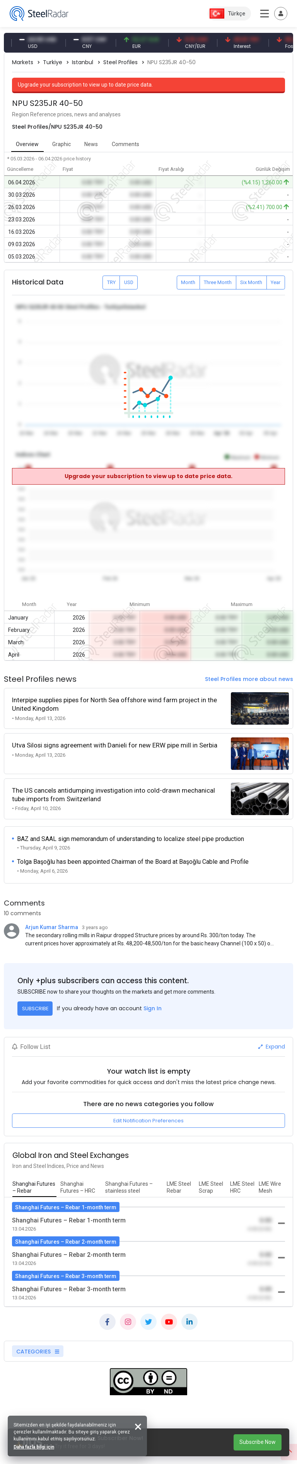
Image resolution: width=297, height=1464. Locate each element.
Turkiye (52, 62)
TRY (111, 282)
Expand (271, 1046)
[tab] (34, 1187)
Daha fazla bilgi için (34, 1447)
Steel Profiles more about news (249, 679)
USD (128, 282)
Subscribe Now (257, 1442)
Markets (22, 62)
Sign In (152, 1008)
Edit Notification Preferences (148, 1120)
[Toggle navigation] (280, 13)
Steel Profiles (120, 62)
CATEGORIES (37, 1351)
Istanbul (82, 62)
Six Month (251, 282)
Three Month (218, 282)
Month (188, 282)
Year (275, 282)
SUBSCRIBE (35, 1008)
